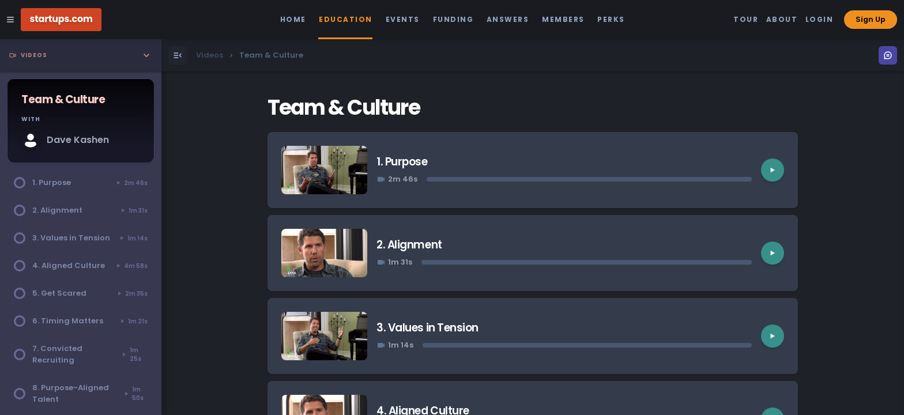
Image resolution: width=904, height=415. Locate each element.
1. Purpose (401, 161)
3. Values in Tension (427, 327)
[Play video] (772, 170)
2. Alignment (409, 244)
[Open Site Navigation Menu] (10, 19)
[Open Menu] (177, 55)
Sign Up (871, 19)
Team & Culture (344, 107)
